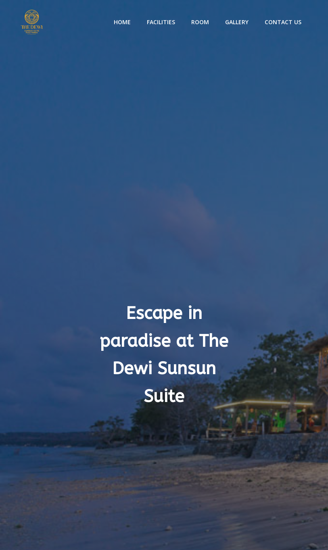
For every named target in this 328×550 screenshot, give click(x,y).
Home (122, 22)
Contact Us (283, 22)
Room (200, 22)
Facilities (161, 22)
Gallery (237, 22)
